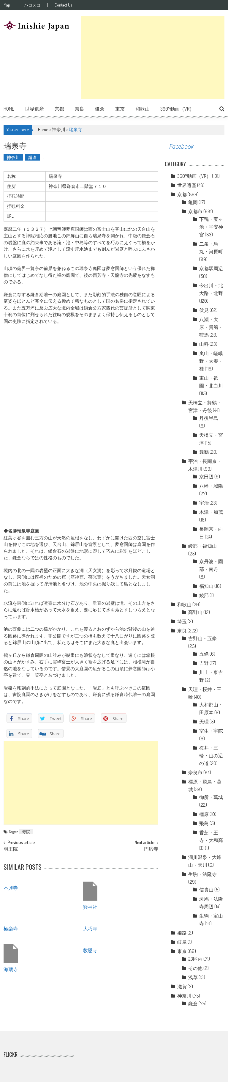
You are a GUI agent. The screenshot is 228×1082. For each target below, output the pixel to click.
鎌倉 (99, 109)
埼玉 (182, 621)
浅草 (193, 977)
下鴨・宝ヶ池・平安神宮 (211, 227)
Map (7, 5)
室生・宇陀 (211, 731)
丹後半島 (208, 418)
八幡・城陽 (211, 486)
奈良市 (195, 772)
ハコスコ (32, 5)
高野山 (195, 612)
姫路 (182, 933)
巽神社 (90, 906)
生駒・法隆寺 (202, 874)
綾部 (204, 595)
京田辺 (206, 477)
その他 (195, 968)
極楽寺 (11, 928)
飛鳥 (204, 823)
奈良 (79, 109)
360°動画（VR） (177, 109)
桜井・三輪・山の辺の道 (211, 755)
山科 (204, 344)
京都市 (195, 211)
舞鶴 (204, 452)
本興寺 (11, 887)
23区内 (195, 959)
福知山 (206, 586)
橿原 (204, 814)
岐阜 (182, 942)
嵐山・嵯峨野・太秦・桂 (211, 361)
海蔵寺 (11, 969)
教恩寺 (90, 950)
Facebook (181, 146)
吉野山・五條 (202, 638)
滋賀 (182, 987)
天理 (204, 722)
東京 (120, 109)
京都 (59, 109)
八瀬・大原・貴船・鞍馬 (211, 327)
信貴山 (206, 890)
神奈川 (58, 129)
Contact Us (63, 5)
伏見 (204, 310)
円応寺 (151, 849)
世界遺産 (34, 109)
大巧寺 (90, 928)
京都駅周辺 (211, 268)
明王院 (11, 849)
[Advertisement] (152, 57)
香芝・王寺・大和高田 (211, 840)
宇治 (204, 503)
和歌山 (142, 109)
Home (9, 109)
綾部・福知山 (202, 546)
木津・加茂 (211, 512)
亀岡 (193, 202)
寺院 (26, 831)
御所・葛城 (211, 797)
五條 (204, 654)
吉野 (204, 663)
